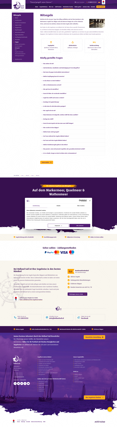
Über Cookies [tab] (81, 205)
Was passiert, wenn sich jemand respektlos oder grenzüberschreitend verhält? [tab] (64, 148)
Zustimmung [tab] (36, 205)
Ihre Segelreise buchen (94, 398)
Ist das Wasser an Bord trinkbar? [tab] (51, 80)
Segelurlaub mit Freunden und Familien (47, 362)
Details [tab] (58, 205)
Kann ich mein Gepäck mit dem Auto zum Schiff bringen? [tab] (58, 123)
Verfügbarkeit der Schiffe (79, 362)
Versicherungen (18, 46)
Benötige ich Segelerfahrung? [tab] (51, 101)
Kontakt (93, 6)
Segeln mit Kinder (19, 52)
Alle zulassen (79, 225)
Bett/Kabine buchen (68, 6)
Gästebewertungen (78, 382)
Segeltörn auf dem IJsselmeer (45, 364)
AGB (44, 422)
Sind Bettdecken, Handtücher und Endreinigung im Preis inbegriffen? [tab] (61, 67)
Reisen (16, 18)
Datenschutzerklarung (36, 422)
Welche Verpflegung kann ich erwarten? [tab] (53, 76)
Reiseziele (76, 380)
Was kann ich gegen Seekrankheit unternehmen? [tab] (56, 71)
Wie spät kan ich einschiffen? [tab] (51, 88)
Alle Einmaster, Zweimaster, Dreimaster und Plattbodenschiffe (87, 360)
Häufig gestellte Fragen (79, 378)
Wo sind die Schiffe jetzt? (79, 368)
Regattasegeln (18, 30)
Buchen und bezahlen (20, 44)
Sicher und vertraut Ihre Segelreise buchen (31, 299)
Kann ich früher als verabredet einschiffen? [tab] (54, 93)
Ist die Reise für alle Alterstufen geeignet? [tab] (54, 106)
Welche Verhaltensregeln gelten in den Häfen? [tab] (55, 144)
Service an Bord (77, 364)
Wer (16, 50)
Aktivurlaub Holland (20, 32)
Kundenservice (18, 59)
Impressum (16, 384)
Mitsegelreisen (42, 375)
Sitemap (23, 422)
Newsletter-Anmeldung (94, 338)
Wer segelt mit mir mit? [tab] (49, 110)
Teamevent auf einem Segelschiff (46, 369)
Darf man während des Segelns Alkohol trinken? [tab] (56, 135)
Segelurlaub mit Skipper (44, 366)
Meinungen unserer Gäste (77, 293)
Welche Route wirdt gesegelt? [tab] (51, 131)
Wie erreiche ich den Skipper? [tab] (51, 127)
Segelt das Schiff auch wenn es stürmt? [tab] (53, 97)
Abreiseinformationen (20, 53)
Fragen (17, 42)
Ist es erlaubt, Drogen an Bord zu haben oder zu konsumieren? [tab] (60, 152)
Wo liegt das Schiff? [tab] (48, 118)
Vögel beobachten (19, 34)
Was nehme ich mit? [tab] (48, 63)
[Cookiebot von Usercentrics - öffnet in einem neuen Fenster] (80, 201)
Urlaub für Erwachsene (20, 22)
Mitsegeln (17, 15)
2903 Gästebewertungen (82, 272)
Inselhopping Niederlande (21, 37)
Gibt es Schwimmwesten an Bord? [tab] (52, 84)
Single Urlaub (18, 25)
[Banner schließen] (89, 200)
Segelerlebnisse (43, 6)
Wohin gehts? (78, 6)
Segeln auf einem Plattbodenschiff (46, 360)
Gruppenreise (18, 27)
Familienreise (18, 20)
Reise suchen (100, 6)
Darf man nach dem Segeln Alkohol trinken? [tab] (55, 140)
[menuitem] (36, 6)
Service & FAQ (86, 6)
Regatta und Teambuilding (44, 371)
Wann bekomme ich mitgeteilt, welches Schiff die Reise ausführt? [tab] (60, 114)
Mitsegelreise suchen (43, 382)
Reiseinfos (17, 39)
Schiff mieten (58, 6)
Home (36, 6)
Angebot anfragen (78, 375)
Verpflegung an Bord (78, 366)
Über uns (51, 6)
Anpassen (58, 225)
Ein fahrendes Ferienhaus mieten (45, 368)
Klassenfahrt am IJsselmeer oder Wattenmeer (48, 373)
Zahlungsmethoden (19, 55)
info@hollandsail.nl (19, 381)
